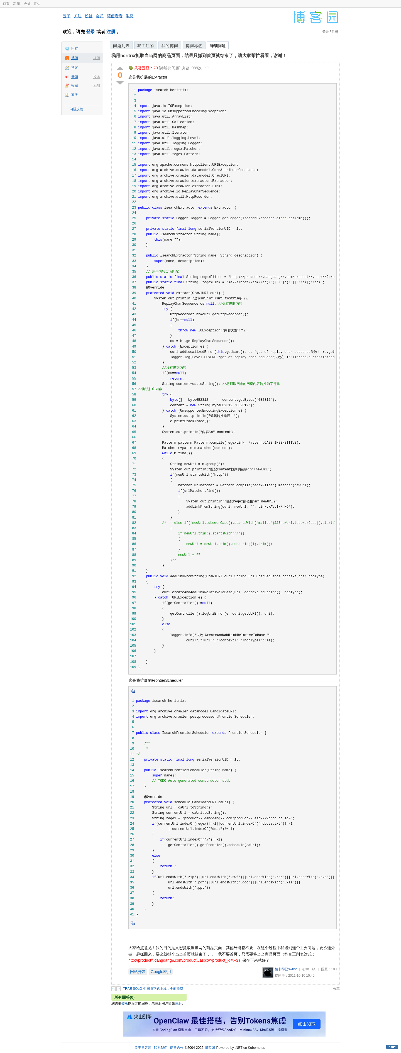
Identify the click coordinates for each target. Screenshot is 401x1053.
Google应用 (161, 971)
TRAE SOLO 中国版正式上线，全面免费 (153, 989)
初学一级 (309, 969)
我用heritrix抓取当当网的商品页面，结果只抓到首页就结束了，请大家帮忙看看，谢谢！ (199, 55)
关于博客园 (143, 1048)
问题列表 (121, 45)
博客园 (210, 1048)
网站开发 (138, 971)
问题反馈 (76, 109)
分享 (336, 989)
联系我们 (160, 1048)
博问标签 (194, 45)
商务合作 (177, 1048)
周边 (37, 4)
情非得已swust (286, 969)
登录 (90, 31)
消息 (129, 16)
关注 (78, 16)
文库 (74, 94)
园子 (66, 16)
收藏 (74, 85)
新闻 (16, 4)
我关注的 (145, 45)
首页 (6, 4)
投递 (96, 77)
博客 (74, 67)
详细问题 (218, 45)
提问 (96, 58)
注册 (110, 31)
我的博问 (170, 45)
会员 (27, 4)
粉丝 (88, 16)
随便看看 (115, 16)
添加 (96, 85)
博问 (74, 58)
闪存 (74, 48)
